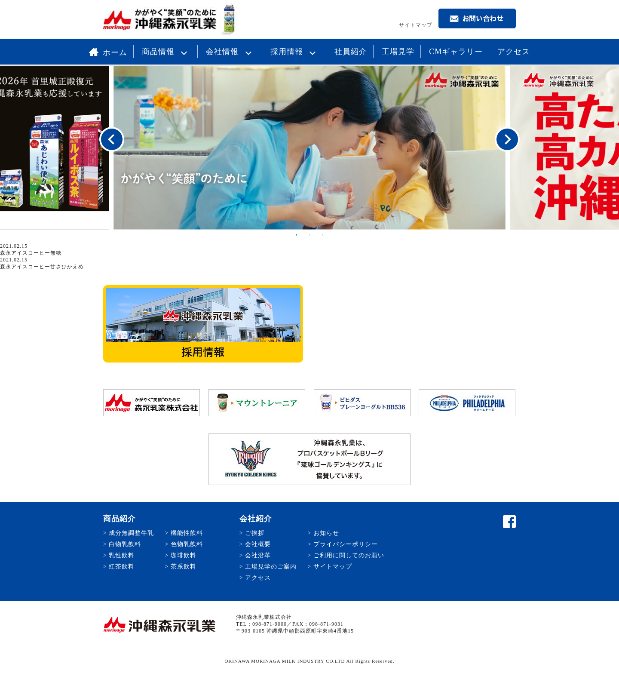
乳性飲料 (122, 555)
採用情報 (295, 51)
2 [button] (309, 234)
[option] (309, 148)
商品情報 (167, 51)
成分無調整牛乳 (131, 533)
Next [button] (507, 140)
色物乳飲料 (187, 544)
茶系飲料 (183, 566)
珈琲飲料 (183, 555)
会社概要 (258, 544)
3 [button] (322, 234)
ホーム (108, 52)
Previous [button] (112, 140)
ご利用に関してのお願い (348, 555)
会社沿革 (258, 555)
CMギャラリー (456, 51)
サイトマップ (415, 25)
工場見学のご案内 (271, 566)
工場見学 (398, 51)
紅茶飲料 (122, 566)
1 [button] (296, 234)
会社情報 (231, 51)
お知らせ (326, 533)
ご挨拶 (254, 533)
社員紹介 (350, 51)
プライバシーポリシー (345, 544)
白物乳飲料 (125, 544)
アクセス (513, 51)
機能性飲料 (187, 533)
